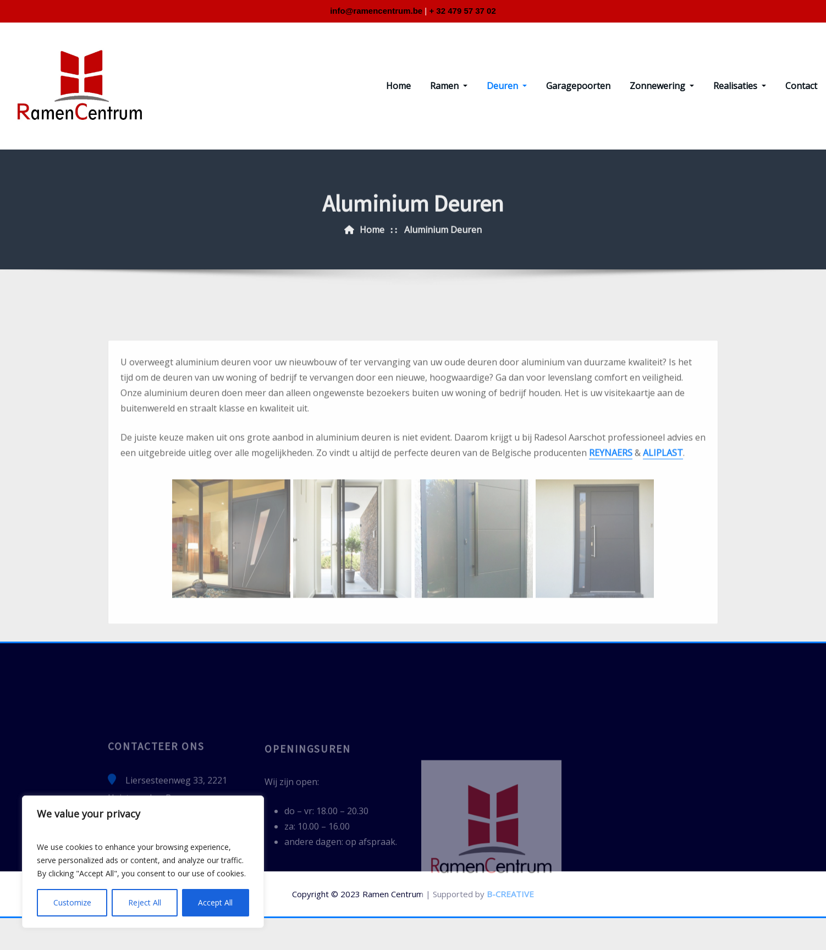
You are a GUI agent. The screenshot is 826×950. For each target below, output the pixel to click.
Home (398, 86)
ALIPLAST (663, 546)
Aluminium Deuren (443, 246)
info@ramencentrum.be (376, 10)
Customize (72, 902)
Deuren (507, 86)
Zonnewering (662, 86)
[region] (143, 862)
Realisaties (739, 86)
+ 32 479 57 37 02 (462, 10)
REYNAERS (610, 546)
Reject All (144, 902)
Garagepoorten (578, 86)
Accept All (215, 902)
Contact (801, 86)
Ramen (448, 86)
